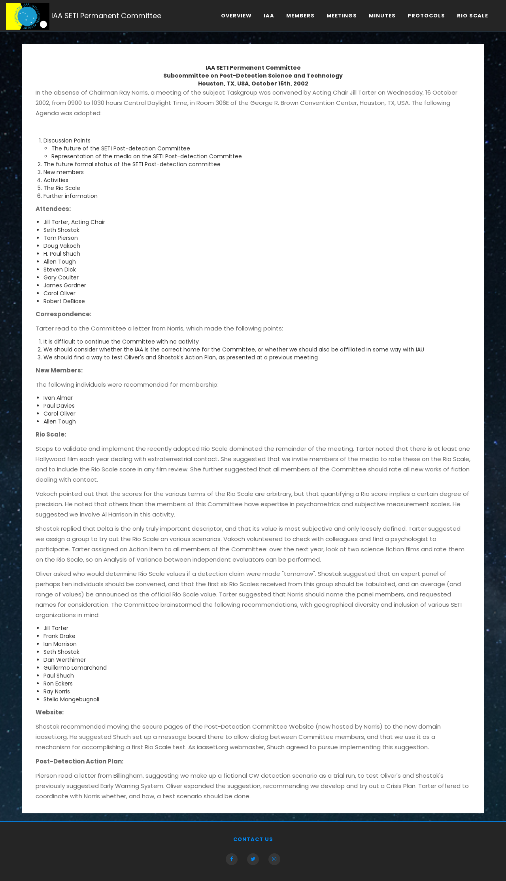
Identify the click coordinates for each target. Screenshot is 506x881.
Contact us (253, 839)
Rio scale (472, 15)
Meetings (342, 15)
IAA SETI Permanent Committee (83, 16)
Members (300, 15)
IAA (269, 15)
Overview (236, 15)
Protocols (426, 15)
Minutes (382, 15)
